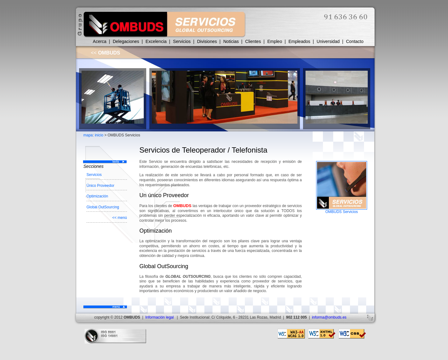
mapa (88, 135)
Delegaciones (126, 41)
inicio (99, 135)
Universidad (328, 41)
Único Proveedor (100, 185)
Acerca (99, 41)
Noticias (231, 41)
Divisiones (207, 41)
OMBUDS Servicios (341, 210)
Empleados (299, 41)
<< (105, 52)
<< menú (119, 218)
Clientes (253, 41)
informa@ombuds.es (329, 317)
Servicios (182, 41)
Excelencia (156, 41)
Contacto (354, 41)
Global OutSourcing (102, 207)
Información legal (159, 317)
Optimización (97, 196)
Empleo (274, 41)
